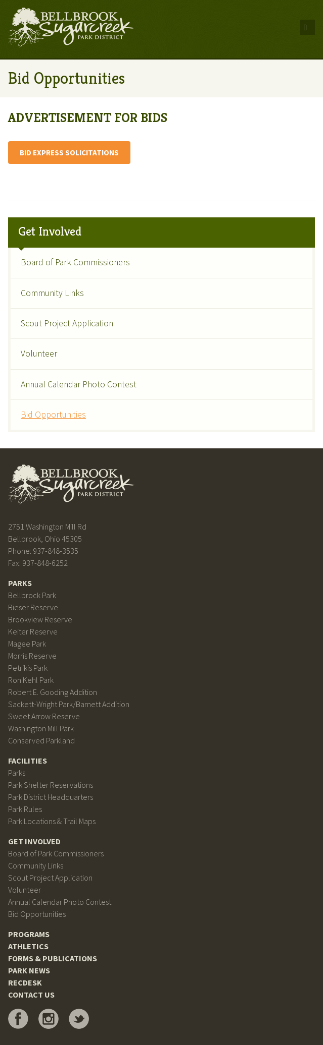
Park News (29, 970)
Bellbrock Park (32, 595)
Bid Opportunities (53, 414)
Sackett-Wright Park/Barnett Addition (68, 704)
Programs (29, 934)
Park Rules (25, 809)
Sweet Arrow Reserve (44, 716)
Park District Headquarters (50, 797)
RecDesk (25, 982)
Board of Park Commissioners (75, 262)
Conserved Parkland (41, 740)
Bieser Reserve (33, 607)
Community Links (52, 293)
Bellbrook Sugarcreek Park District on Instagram (48, 1019)
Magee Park (27, 643)
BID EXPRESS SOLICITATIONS (69, 152)
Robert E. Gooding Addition (52, 692)
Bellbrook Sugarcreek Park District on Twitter (79, 1019)
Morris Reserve (32, 656)
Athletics (28, 946)
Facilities (27, 761)
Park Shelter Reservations (50, 785)
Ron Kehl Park (31, 680)
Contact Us (31, 995)
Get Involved (49, 231)
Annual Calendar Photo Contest (78, 384)
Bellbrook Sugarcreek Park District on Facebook (18, 1019)
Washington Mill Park (41, 728)
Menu (307, 27)
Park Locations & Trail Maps (52, 821)
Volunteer (39, 353)
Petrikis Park (28, 668)
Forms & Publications (52, 958)
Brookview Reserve (40, 619)
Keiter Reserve (33, 631)
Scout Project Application (67, 323)
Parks (20, 583)
